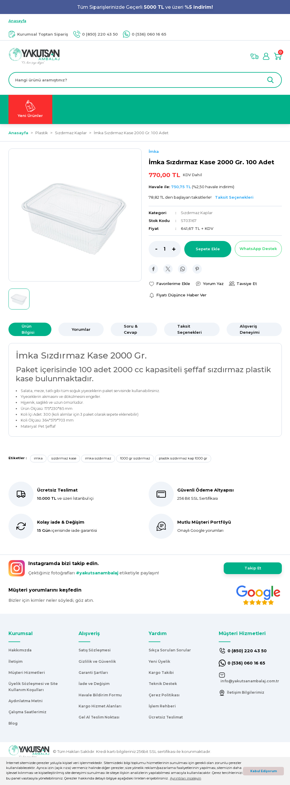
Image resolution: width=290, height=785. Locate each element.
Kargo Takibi (161, 672)
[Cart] (278, 56)
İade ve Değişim (94, 683)
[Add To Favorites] (169, 284)
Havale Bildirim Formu (100, 695)
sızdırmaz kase (63, 458)
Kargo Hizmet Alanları (100, 706)
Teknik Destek (163, 683)
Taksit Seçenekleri (189, 329)
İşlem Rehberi (162, 706)
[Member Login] (266, 56)
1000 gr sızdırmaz (135, 458)
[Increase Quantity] (176, 249)
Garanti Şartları (93, 672)
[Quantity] (165, 249)
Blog (13, 723)
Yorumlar (81, 329)
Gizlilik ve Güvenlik (97, 661)
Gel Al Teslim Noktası (99, 717)
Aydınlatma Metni (25, 701)
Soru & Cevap (131, 329)
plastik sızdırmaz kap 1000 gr (183, 458)
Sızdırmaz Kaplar (197, 212)
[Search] (145, 80)
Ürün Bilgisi (28, 329)
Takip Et (252, 568)
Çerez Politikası (164, 695)
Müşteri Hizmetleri (26, 672)
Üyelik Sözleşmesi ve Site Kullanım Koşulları (33, 686)
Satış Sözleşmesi (95, 650)
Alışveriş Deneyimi (250, 329)
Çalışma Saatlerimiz (27, 712)
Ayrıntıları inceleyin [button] (185, 778)
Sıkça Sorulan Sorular (170, 650)
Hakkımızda (20, 650)
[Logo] (34, 56)
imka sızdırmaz (98, 458)
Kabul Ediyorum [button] (263, 771)
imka (38, 458)
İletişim (15, 661)
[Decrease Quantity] (153, 249)
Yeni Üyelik (159, 661)
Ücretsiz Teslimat (166, 717)
